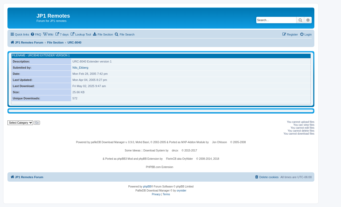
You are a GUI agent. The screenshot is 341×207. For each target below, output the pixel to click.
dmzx (175, 150)
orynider (181, 190)
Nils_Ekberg (80, 67)
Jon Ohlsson (219, 142)
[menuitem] (35, 34)
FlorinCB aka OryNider (179, 158)
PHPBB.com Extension (159, 167)
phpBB (147, 186)
